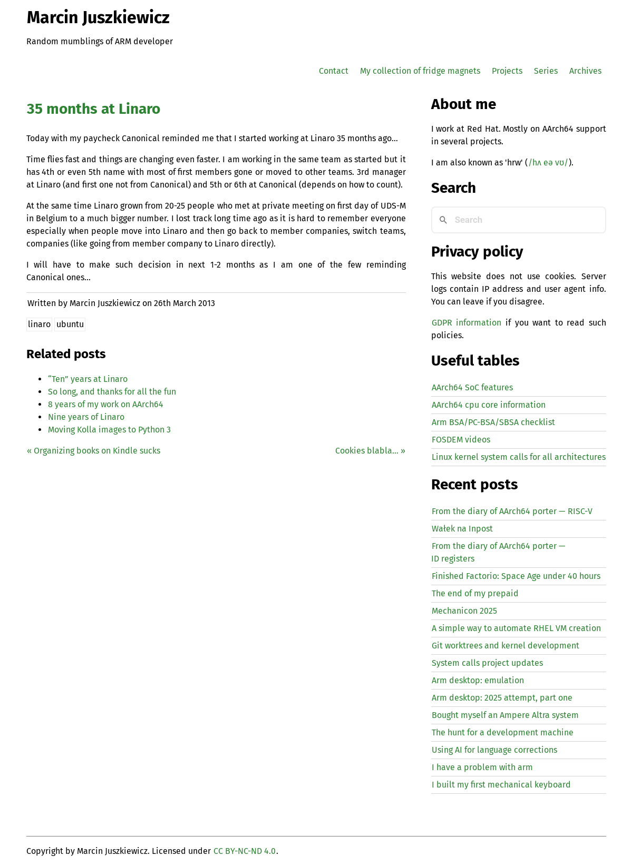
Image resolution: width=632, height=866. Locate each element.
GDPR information (466, 323)
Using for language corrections (494, 750)
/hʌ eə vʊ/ (548, 163)
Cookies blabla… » (370, 451)
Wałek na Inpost (462, 529)
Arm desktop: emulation (478, 680)
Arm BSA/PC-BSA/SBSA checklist (493, 422)
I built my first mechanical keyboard (501, 785)
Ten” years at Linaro (88, 379)
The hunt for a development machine (502, 732)
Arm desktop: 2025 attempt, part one (502, 698)
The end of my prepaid (475, 593)
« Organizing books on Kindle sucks (93, 451)
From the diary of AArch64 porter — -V (512, 511)
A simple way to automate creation (516, 628)
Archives (585, 71)
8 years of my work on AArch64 (105, 404)
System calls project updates (487, 663)
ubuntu (70, 324)
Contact (333, 71)
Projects (507, 71)
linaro (39, 324)
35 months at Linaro (93, 108)
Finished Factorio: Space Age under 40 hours (516, 576)
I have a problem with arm (482, 767)
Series (546, 71)
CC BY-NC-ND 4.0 (244, 851)
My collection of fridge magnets (420, 71)
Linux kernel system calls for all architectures (519, 457)
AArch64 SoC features (472, 387)
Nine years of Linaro (86, 417)
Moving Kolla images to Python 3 (109, 430)
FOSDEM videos (461, 440)
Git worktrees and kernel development (505, 646)
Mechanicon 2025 (464, 611)
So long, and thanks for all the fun (112, 392)
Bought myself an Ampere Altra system (505, 715)
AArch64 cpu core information (489, 405)
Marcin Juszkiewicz (98, 17)
